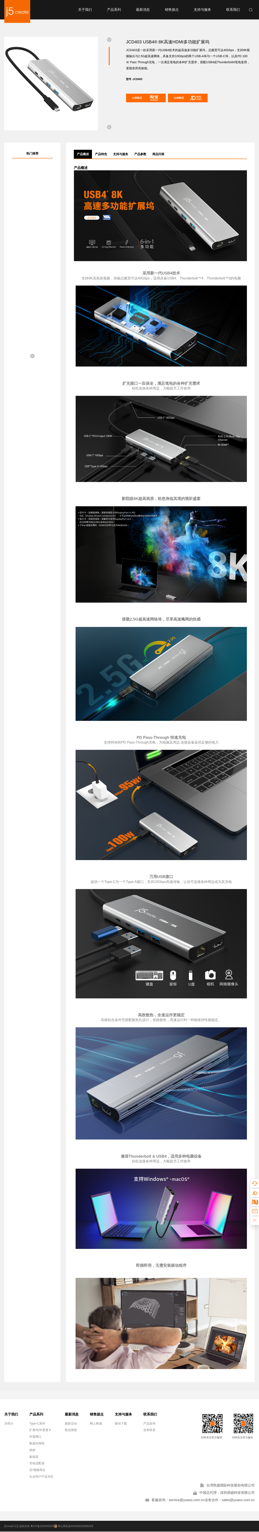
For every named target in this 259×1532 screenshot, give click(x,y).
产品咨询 (149, 1423)
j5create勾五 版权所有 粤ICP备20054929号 (29, 1526)
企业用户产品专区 (41, 1476)
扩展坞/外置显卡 (40, 1430)
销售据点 (172, 9)
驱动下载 (121, 1423)
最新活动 (71, 1423)
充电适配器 (36, 1463)
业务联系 (149, 1430)
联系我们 (233, 9)
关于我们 (85, 9)
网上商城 (96, 1423)
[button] (109, 40)
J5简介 (9, 1423)
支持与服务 (202, 9)
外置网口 (35, 1436)
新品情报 (71, 1430)
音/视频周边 (37, 1470)
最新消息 (143, 9)
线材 (32, 1450)
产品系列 (114, 9)
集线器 (33, 1456)
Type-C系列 (37, 1423)
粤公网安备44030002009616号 (74, 1526)
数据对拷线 (36, 1443)
